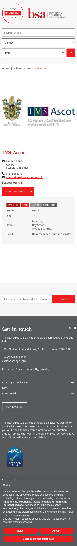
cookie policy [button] (54, 505)
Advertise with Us (12, 393)
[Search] (38, 32)
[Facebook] (21, 182)
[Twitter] (19, 182)
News (5, 388)
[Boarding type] (33, 53)
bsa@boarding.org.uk (14, 361)
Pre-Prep (13, 204)
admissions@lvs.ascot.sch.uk (24, 177)
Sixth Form (49, 204)
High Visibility (42, 369)
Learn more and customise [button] (38, 538)
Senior (35, 204)
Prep (25, 204)
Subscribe (63, 299)
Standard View (24, 369)
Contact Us (14, 406)
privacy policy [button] (27, 494)
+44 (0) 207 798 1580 (14, 357)
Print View (7, 369)
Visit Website (15, 191)
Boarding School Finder (15, 382)
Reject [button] (20, 530)
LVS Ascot (13, 153)
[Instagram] (70, 328)
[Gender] (38, 42)
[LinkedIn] (75, 328)
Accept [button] (56, 530)
